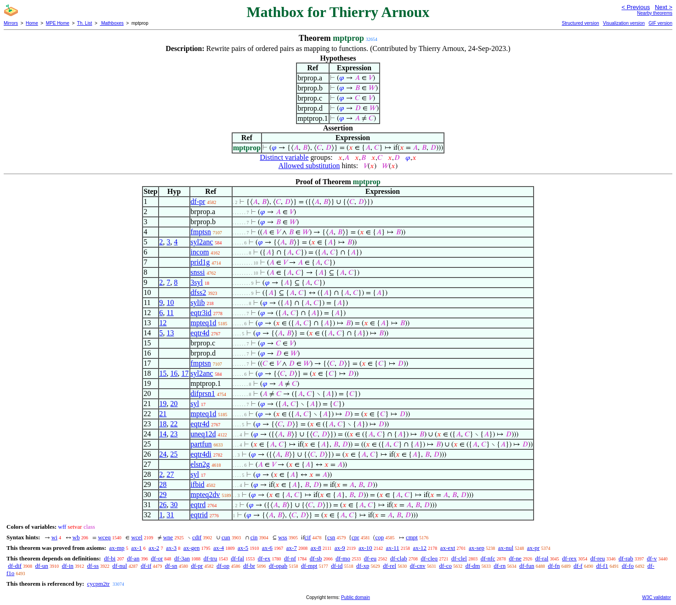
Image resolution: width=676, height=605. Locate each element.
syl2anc (202, 242)
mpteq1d (203, 323)
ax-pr (533, 547)
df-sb (316, 558)
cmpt (412, 537)
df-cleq (428, 558)
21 (163, 414)
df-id (336, 565)
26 (163, 505)
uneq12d (203, 434)
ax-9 (340, 547)
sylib (198, 302)
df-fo (628, 565)
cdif (196, 537)
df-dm (473, 565)
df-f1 (602, 565)
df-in (68, 565)
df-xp (362, 565)
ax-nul (505, 547)
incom (200, 252)
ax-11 (392, 547)
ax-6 (267, 547)
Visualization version (624, 23)
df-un (41, 565)
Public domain (355, 597)
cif (308, 537)
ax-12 (420, 547)
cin (254, 537)
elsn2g (200, 464)
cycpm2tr (98, 583)
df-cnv (418, 565)
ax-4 (218, 547)
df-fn (554, 565)
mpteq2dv (205, 494)
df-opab (278, 565)
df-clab (398, 558)
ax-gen (191, 547)
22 (174, 424)
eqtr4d (200, 333)
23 (174, 434)
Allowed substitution (309, 166)
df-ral (541, 558)
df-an (133, 558)
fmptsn (201, 232)
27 (170, 474)
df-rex (569, 558)
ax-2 (153, 547)
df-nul (120, 565)
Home (32, 23)
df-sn (171, 565)
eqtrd (198, 505)
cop (379, 537)
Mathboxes (112, 23)
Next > (663, 7)
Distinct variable (284, 157)
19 (163, 403)
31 (170, 515)
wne (168, 537)
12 (163, 323)
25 (174, 454)
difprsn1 (203, 393)
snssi (198, 272)
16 (174, 373)
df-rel (389, 565)
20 (174, 403)
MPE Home (57, 23)
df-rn (500, 565)
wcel (136, 537)
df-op (222, 565)
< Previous (635, 7)
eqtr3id (201, 313)
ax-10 (365, 547)
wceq (104, 537)
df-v (652, 558)
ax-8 (316, 547)
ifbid (198, 484)
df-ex (264, 558)
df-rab (626, 558)
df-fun (526, 565)
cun (226, 537)
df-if (146, 565)
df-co (445, 565)
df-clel (459, 558)
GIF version (660, 23)
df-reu (598, 558)
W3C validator (656, 597)
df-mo (342, 558)
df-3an (182, 558)
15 (163, 373)
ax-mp (117, 547)
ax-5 (243, 547)
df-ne (515, 558)
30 (174, 505)
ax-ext (447, 547)
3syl (197, 282)
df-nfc (488, 558)
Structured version (580, 23)
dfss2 (198, 292)
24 (163, 454)
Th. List (84, 23)
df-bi (109, 558)
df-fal (237, 558)
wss (282, 537)
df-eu (370, 558)
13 (170, 333)
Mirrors (11, 23)
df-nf (290, 558)
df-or (157, 558)
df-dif (15, 565)
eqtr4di (201, 454)
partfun (201, 444)
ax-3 (171, 547)
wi (54, 537)
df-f (578, 565)
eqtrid (199, 515)
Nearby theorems (654, 13)
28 (163, 484)
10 (170, 302)
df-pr (198, 201)
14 (163, 434)
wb (76, 537)
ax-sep (476, 547)
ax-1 (136, 547)
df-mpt (309, 565)
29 (163, 494)
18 (163, 424)
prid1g (200, 262)
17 (185, 373)
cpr (355, 537)
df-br (249, 565)
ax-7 (291, 547)
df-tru (210, 558)
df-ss (93, 565)
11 (170, 313)
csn (331, 537)
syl (195, 403)
